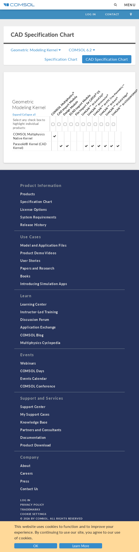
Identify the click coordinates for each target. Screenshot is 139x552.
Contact (112, 14)
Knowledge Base (34, 422)
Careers (26, 473)
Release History (33, 224)
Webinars (28, 363)
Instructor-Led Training (39, 311)
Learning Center (33, 304)
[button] (81, 545)
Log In (90, 14)
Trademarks (30, 509)
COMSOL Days (32, 370)
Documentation (33, 437)
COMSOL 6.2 (82, 50)
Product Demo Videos (38, 252)
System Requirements (38, 217)
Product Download (35, 445)
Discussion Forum (34, 319)
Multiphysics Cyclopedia (40, 342)
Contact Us (29, 488)
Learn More (80, 545)
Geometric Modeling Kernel (36, 50)
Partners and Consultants (40, 429)
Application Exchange (38, 327)
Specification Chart (61, 59)
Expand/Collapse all (24, 114)
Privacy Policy (32, 504)
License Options (33, 209)
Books (25, 276)
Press (24, 481)
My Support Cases (35, 414)
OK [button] (35, 545)
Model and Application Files (43, 245)
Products (27, 193)
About (25, 465)
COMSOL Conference (37, 386)
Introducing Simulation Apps (43, 283)
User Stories (30, 260)
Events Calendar (33, 378)
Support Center (32, 406)
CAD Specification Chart (107, 59)
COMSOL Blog (32, 335)
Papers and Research (37, 268)
